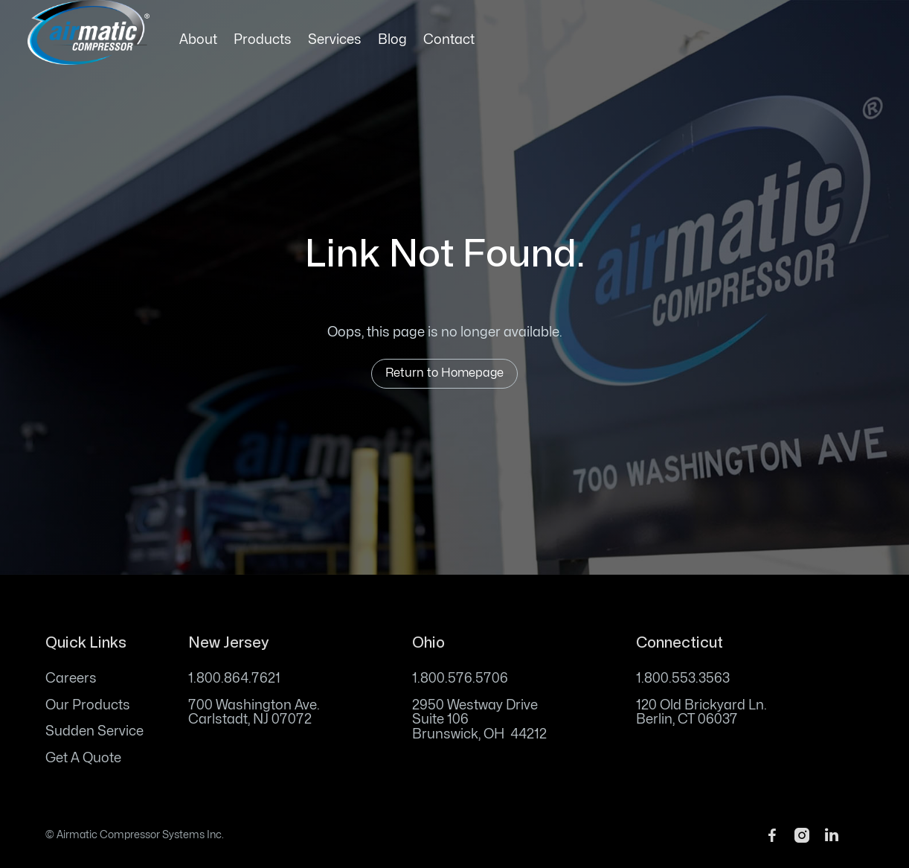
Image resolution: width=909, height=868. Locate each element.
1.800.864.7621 (234, 678)
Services (335, 39)
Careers (71, 678)
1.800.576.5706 (460, 678)
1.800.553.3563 (683, 678)
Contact (449, 39)
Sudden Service (94, 731)
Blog (392, 39)
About (198, 39)
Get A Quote (83, 758)
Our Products (87, 705)
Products (263, 39)
